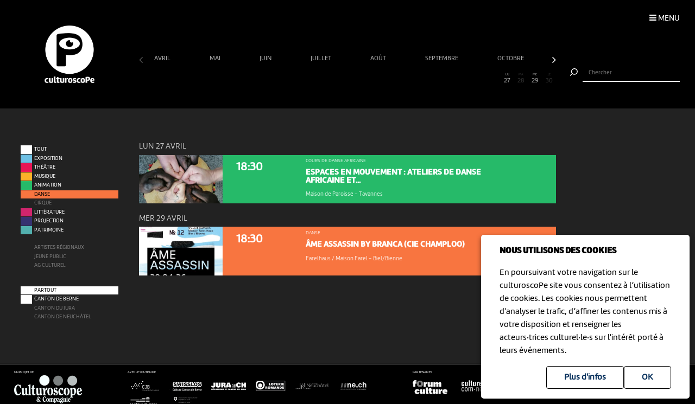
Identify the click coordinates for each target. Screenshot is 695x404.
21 (424, 78)
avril (163, 58)
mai (216, 58)
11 (285, 78)
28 (521, 78)
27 (507, 78)
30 (549, 78)
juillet (322, 58)
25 (479, 78)
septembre (442, 58)
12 (299, 78)
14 (326, 78)
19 (396, 78)
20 (410, 78)
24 (465, 78)
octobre (511, 58)
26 (493, 78)
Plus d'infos (585, 377)
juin (266, 58)
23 (451, 78)
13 (312, 78)
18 (382, 78)
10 (271, 78)
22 (438, 78)
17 (368, 78)
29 (535, 78)
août (379, 58)
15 (340, 78)
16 (354, 78)
